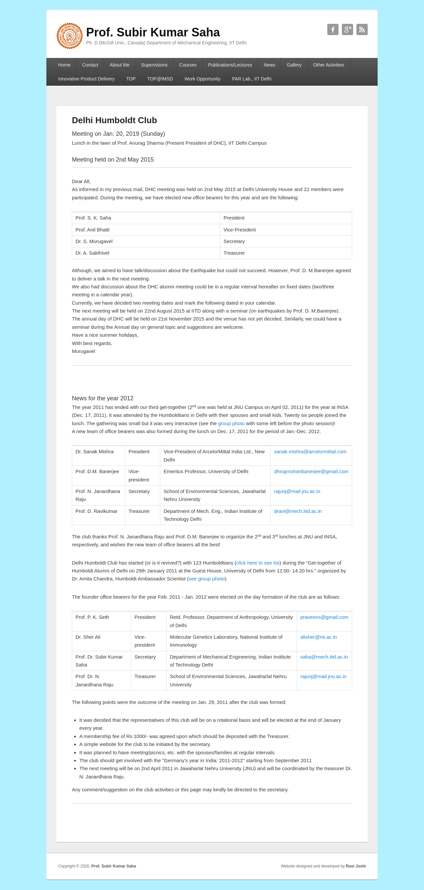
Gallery (294, 65)
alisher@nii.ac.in (318, 637)
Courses (187, 65)
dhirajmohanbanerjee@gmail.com (311, 471)
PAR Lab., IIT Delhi (252, 78)
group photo (231, 423)
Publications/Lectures (230, 65)
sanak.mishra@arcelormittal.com (310, 451)
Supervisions (154, 65)
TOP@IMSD (160, 78)
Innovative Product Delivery (86, 78)
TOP (131, 78)
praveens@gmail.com (324, 617)
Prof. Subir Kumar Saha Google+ (347, 29)
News (269, 65)
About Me (120, 65)
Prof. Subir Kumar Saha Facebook (333, 29)
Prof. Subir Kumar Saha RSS (362, 29)
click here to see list (258, 563)
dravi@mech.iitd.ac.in (298, 511)
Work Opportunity (203, 78)
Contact (90, 65)
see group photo (207, 578)
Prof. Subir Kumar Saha (113, 866)
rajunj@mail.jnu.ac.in (297, 491)
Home (64, 65)
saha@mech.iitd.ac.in (324, 657)
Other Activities (328, 65)
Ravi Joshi (356, 866)
